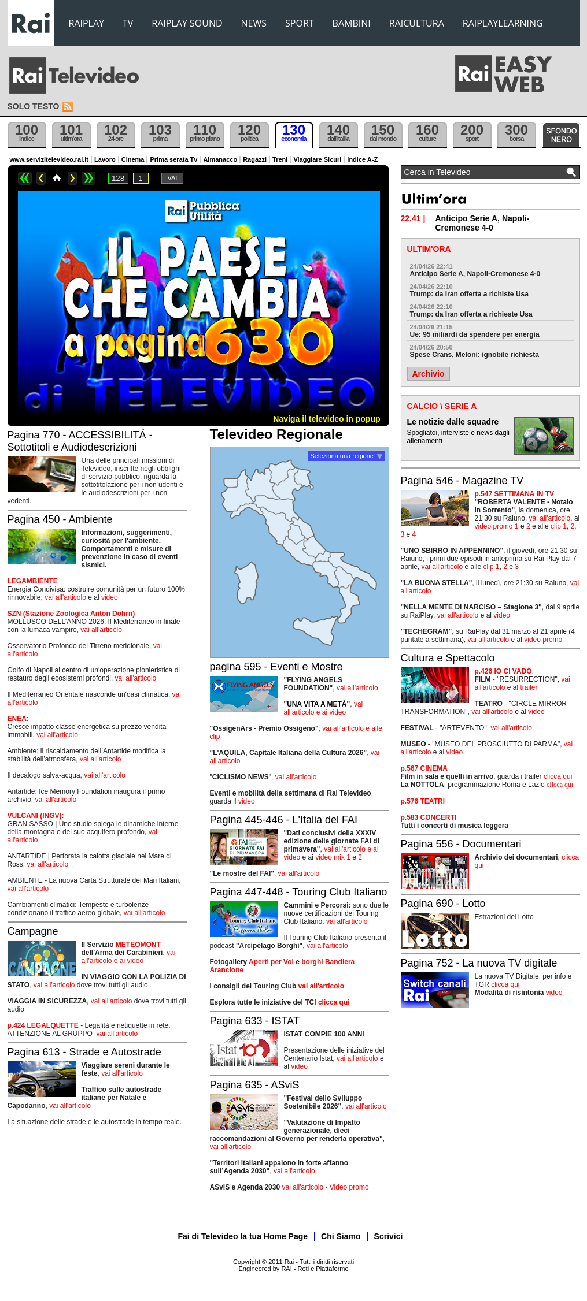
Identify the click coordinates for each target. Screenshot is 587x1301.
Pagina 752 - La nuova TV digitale (479, 963)
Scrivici (388, 1236)
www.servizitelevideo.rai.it (49, 159)
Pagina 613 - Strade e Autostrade (84, 1052)
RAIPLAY (87, 23)
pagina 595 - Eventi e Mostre (276, 666)
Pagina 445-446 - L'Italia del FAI (284, 820)
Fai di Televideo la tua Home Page (243, 1236)
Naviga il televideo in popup (326, 418)
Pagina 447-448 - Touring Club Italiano (298, 892)
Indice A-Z (362, 159)
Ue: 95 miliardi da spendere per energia (475, 334)
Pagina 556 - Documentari (461, 844)
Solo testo (34, 106)
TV (128, 23)
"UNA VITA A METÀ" (317, 704)
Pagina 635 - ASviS (255, 1085)
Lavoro (105, 159)
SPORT (299, 23)
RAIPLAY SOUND (187, 23)
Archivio (428, 373)
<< (25, 178)
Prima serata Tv (173, 159)
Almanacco (220, 159)
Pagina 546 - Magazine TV (462, 480)
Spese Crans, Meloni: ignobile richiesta (474, 355)
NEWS (254, 23)
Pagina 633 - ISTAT (255, 1021)
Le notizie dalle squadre (453, 421)
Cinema (133, 159)
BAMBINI (352, 23)
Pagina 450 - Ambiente (60, 519)
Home (56, 178)
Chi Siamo (340, 1236)
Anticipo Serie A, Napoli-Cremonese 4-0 (475, 274)
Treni (279, 159)
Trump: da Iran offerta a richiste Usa (469, 294)
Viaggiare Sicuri (317, 159)
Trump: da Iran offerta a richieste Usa (471, 314)
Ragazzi (255, 159)
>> (88, 178)
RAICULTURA (416, 23)
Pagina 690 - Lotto (443, 903)
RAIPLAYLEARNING (503, 23)
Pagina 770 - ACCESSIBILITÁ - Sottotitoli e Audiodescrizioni (80, 441)
